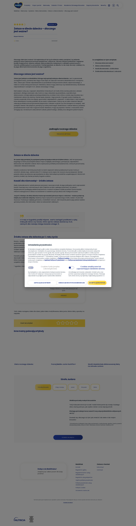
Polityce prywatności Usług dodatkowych (82, 260)
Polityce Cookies (63, 258)
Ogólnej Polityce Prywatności (54, 260)
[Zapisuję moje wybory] (42, 283)
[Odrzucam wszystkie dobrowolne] (71, 283)
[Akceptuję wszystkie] (97, 283)
